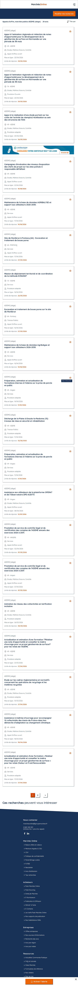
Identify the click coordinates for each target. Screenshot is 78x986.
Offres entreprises (30, 931)
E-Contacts (28, 909)
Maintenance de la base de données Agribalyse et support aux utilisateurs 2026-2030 (27, 346)
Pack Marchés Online (31, 886)
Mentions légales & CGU (32, 849)
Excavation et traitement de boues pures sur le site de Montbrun (27, 310)
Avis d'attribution (30, 871)
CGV (25, 852)
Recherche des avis (31, 939)
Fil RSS (26, 864)
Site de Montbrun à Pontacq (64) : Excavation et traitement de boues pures (26, 239)
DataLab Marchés (30, 894)
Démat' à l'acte (29, 905)
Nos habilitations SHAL (32, 920)
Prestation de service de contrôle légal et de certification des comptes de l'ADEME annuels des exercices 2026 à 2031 (27, 568)
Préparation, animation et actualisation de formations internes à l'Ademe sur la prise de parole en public (28, 383)
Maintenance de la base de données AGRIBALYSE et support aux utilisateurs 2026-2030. (27, 203)
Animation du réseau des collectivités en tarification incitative (28, 605)
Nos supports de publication (34, 916)
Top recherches (29, 875)
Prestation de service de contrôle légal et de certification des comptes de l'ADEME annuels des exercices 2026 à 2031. (27, 530)
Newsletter (28, 867)
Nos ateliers (28, 973)
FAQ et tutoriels (29, 961)
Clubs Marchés (29, 965)
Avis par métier (29, 946)
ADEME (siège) (10, 30)
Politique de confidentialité (33, 856)
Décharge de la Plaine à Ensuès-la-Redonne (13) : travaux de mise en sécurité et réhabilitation (26, 419)
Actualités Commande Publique (35, 958)
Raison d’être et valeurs (32, 845)
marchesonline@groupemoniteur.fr (35, 824)
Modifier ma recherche (64, 14)
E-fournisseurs (29, 898)
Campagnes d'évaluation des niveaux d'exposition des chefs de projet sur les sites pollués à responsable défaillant (27, 166)
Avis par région (29, 943)
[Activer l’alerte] (39, 981)
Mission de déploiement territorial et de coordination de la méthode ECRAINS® (28, 275)
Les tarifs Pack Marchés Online (34, 913)
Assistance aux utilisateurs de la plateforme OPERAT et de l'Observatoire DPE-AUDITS (28, 493)
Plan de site (28, 977)
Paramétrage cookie (31, 860)
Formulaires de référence (33, 969)
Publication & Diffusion (32, 901)
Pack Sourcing (29, 890)
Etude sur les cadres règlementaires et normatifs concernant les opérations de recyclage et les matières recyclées (26, 682)
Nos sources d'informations (33, 935)
